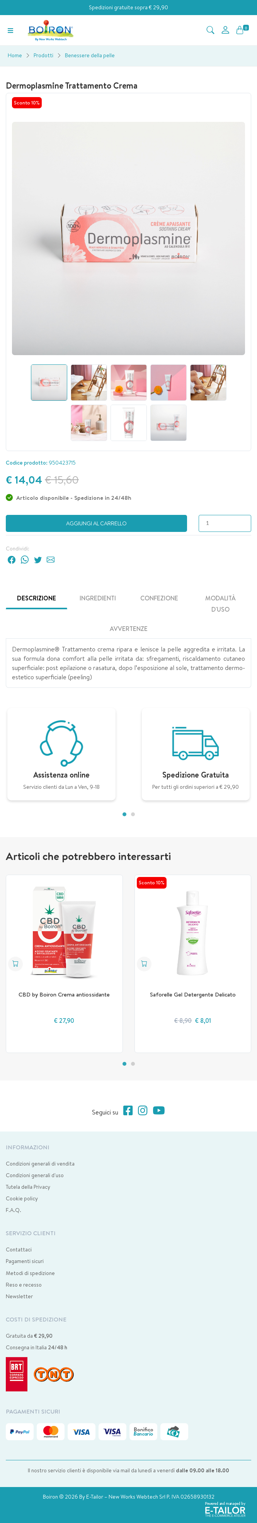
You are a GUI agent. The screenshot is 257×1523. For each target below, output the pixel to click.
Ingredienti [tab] (98, 598)
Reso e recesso (24, 1285)
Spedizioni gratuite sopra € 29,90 (128, 7)
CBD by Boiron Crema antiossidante (64, 994)
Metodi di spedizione (30, 1273)
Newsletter (19, 1296)
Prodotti (43, 55)
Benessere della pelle (90, 55)
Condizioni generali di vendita (40, 1163)
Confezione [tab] (159, 598)
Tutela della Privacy (28, 1187)
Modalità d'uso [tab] (220, 604)
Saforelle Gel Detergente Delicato (193, 994)
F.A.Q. (13, 1210)
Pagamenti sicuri (25, 1261)
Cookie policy (22, 1198)
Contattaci (19, 1249)
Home (15, 55)
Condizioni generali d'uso (35, 1175)
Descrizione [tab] (36, 598)
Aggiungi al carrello (96, 523)
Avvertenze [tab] (129, 628)
